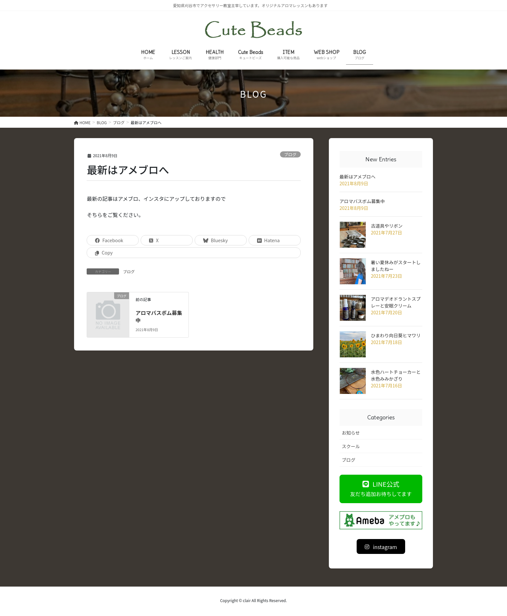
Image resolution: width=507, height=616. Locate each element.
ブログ (290, 154)
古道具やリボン (387, 225)
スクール (351, 446)
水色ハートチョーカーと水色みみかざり (396, 375)
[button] (381, 489)
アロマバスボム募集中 (158, 316)
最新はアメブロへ (357, 176)
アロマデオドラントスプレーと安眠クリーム (396, 302)
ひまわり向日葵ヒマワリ (396, 335)
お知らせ (351, 432)
